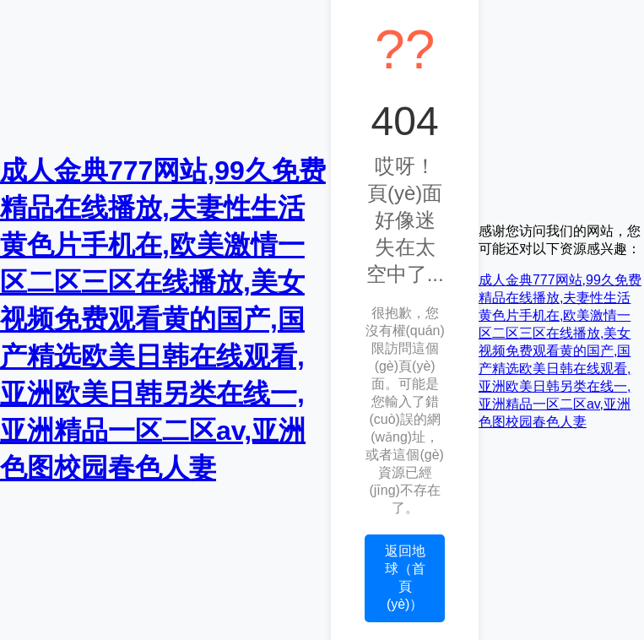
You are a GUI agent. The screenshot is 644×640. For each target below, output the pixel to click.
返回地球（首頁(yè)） (405, 577)
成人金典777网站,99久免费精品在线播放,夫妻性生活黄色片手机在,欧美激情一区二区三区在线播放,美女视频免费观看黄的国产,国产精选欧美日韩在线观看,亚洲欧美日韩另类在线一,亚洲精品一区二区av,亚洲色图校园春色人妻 (163, 319)
